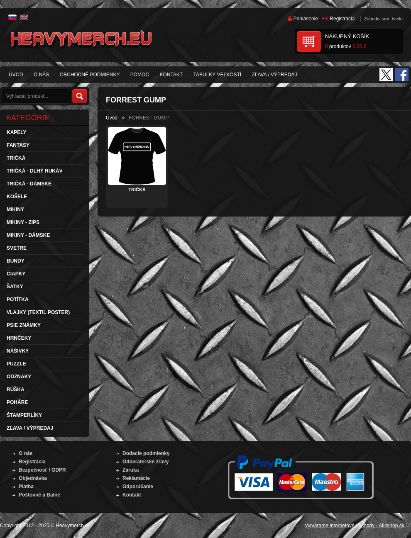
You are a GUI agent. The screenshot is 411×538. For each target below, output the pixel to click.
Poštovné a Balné (39, 495)
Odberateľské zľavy (145, 462)
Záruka (130, 470)
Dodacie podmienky (145, 453)
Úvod (111, 118)
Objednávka (33, 478)
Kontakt (131, 495)
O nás (25, 453)
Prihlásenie (306, 19)
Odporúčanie (137, 486)
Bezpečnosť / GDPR (42, 470)
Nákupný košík (347, 36)
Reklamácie (136, 478)
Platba (26, 486)
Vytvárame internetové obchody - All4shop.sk (358, 525)
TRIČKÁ (137, 189)
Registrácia (342, 19)
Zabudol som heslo (383, 18)
